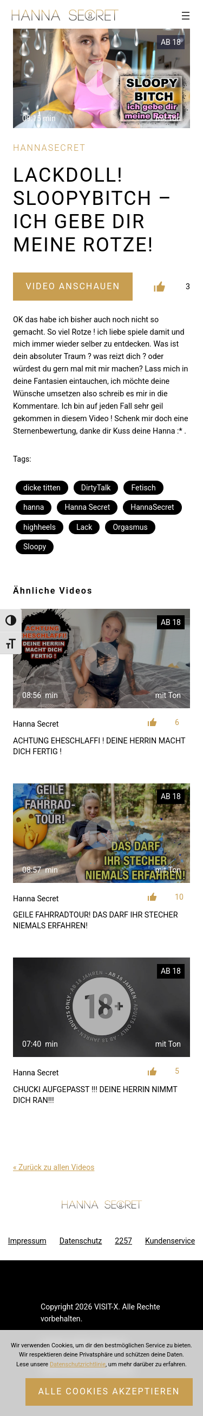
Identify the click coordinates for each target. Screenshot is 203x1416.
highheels (39, 527)
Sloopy (34, 546)
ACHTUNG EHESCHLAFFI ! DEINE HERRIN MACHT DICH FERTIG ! (99, 746)
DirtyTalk (96, 487)
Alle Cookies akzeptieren (109, 1391)
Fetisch (143, 487)
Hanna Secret (87, 507)
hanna (33, 507)
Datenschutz (81, 1240)
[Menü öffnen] (185, 15)
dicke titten (42, 487)
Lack (84, 527)
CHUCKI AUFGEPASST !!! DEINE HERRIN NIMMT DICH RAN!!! (95, 1095)
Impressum (27, 1240)
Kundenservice (170, 1240)
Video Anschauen (72, 286)
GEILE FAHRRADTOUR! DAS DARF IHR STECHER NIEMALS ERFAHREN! (95, 920)
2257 (123, 1240)
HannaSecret (152, 507)
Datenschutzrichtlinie (78, 1364)
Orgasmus (130, 527)
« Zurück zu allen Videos (53, 1167)
